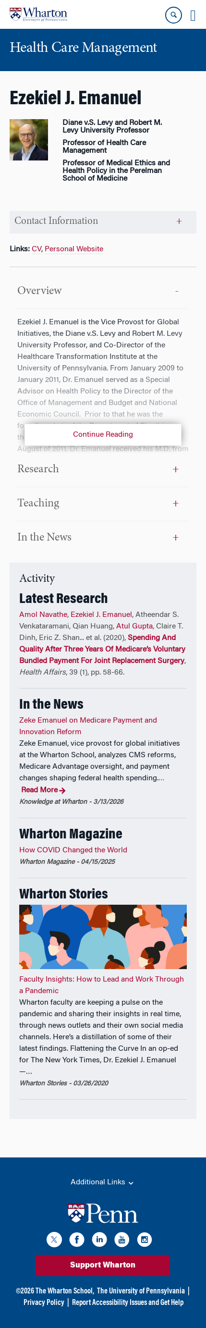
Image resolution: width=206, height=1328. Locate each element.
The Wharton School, (65, 1291)
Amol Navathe (43, 615)
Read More (43, 791)
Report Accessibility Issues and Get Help (127, 1303)
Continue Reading (103, 435)
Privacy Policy (44, 1303)
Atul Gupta (134, 626)
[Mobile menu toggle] (193, 15)
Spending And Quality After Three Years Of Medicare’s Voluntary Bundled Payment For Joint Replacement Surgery (102, 649)
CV (36, 249)
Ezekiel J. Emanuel (101, 615)
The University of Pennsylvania (141, 1291)
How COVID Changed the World (73, 850)
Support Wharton (102, 1265)
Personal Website (74, 249)
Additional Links (103, 1183)
